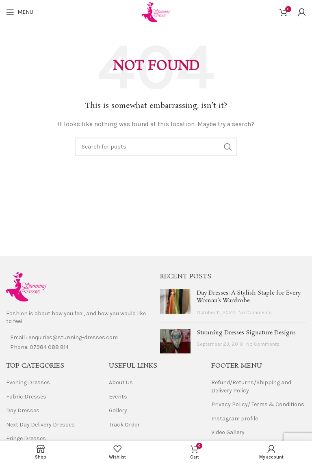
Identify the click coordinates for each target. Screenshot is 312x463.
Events (118, 396)
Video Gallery (228, 432)
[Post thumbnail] (175, 303)
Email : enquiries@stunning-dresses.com (64, 337)
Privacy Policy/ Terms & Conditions (257, 404)
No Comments (255, 312)
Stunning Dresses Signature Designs (246, 333)
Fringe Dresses (26, 438)
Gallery (118, 410)
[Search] (156, 147)
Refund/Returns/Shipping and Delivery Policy (251, 386)
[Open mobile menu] (19, 12)
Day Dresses (22, 410)
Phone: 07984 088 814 (39, 347)
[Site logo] (156, 11)
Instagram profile (234, 418)
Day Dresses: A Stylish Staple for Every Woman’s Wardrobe (249, 297)
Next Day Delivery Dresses (40, 424)
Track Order (124, 424)
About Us (121, 382)
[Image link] (26, 286)
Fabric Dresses (26, 396)
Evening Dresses (28, 382)
